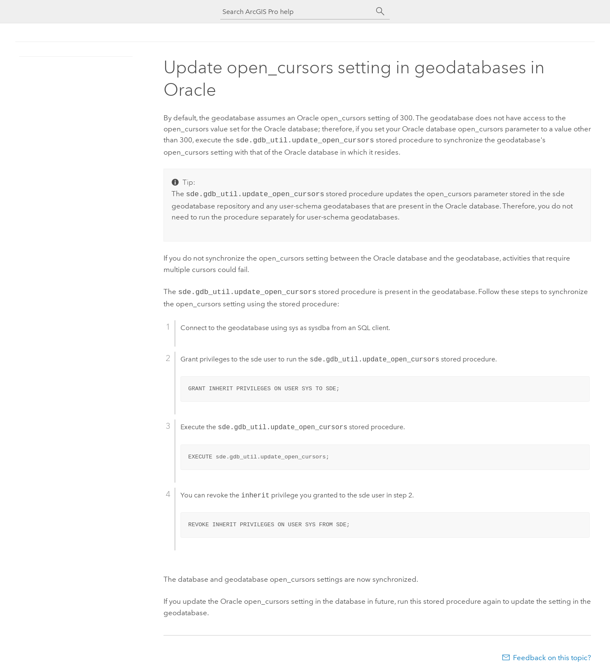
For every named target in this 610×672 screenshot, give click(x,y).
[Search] (380, 11)
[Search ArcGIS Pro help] (296, 11)
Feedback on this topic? (552, 655)
